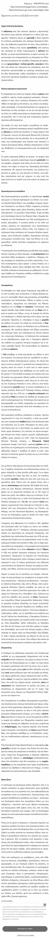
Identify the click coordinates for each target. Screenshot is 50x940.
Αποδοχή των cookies (25, 929)
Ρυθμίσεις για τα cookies (25, 935)
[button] (45, 904)
